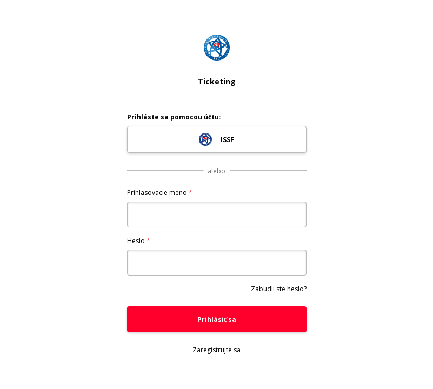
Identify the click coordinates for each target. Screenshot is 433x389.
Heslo (136, 240)
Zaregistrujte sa (216, 349)
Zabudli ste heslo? (279, 288)
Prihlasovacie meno (157, 192)
